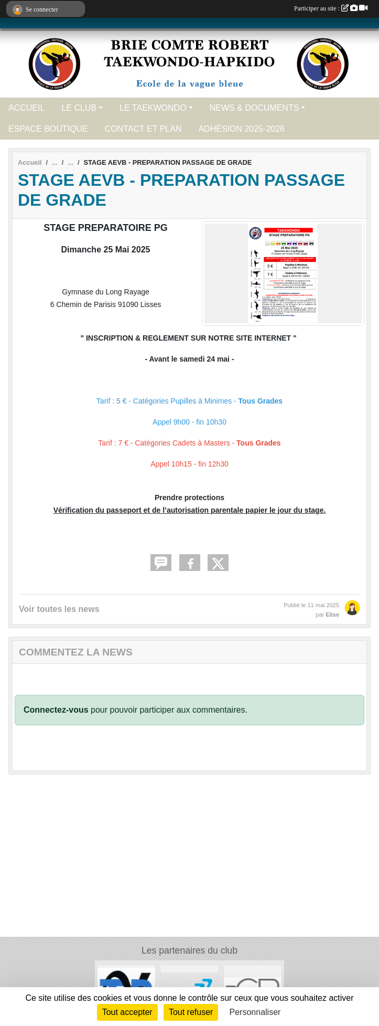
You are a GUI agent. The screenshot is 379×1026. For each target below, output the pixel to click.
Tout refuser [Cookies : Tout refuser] (191, 1012)
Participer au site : (330, 8)
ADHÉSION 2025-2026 (241, 128)
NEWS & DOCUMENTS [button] (254, 107)
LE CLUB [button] (78, 107)
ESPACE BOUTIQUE (48, 128)
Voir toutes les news (59, 609)
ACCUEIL (26, 107)
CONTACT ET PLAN (143, 128)
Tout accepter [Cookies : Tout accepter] (127, 1012)
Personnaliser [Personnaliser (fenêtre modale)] (255, 1012)
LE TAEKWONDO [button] (153, 107)
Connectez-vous (56, 709)
